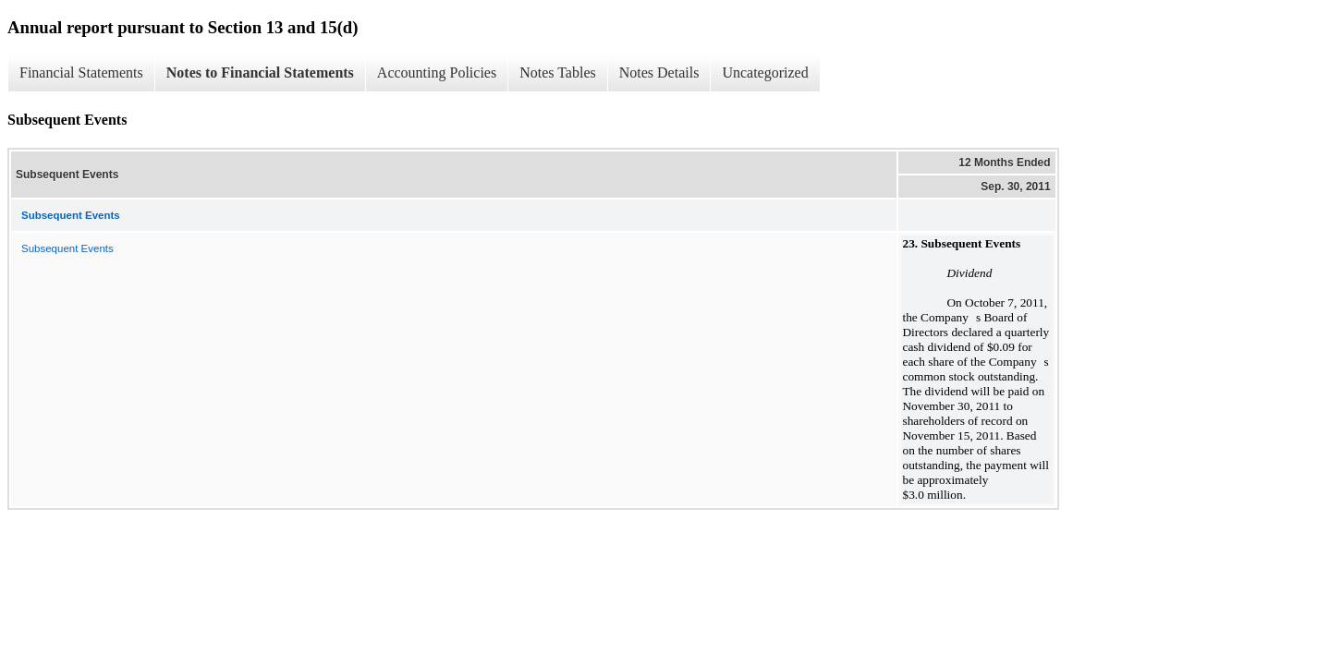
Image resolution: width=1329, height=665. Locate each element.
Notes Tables (557, 72)
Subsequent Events (67, 248)
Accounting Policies (436, 72)
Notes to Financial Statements (260, 72)
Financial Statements (81, 72)
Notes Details (659, 72)
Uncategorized (765, 72)
